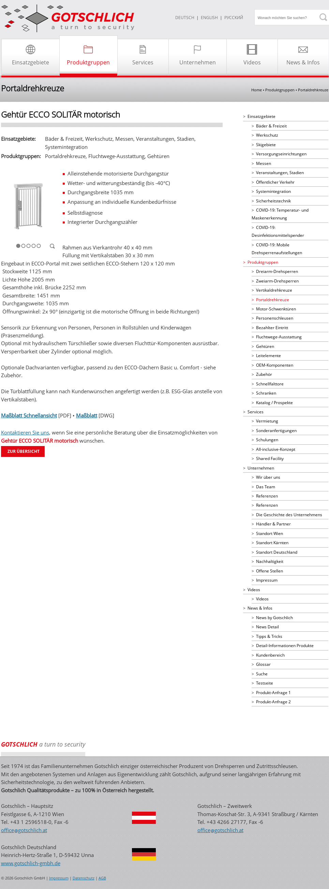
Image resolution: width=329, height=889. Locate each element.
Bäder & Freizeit (271, 126)
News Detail (267, 627)
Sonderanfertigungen (276, 430)
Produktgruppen (263, 262)
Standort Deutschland (276, 552)
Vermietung (267, 421)
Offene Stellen (269, 571)
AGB (102, 878)
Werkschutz (267, 135)
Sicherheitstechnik (273, 201)
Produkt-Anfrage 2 (273, 702)
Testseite (264, 683)
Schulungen (267, 440)
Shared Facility (270, 458)
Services (256, 412)
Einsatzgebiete (261, 116)
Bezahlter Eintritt (272, 328)
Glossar (263, 664)
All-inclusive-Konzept (275, 449)
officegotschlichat (24, 830)
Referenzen (267, 496)
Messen (263, 163)
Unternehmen (261, 468)
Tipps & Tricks (269, 636)
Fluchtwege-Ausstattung (279, 337)
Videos (254, 590)
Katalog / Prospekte (274, 402)
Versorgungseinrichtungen (281, 154)
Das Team (265, 487)
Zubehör (264, 374)
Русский (233, 17)
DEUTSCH (184, 17)
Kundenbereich (270, 655)
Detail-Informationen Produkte (285, 645)
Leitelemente (268, 355)
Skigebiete (266, 145)
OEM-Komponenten (274, 365)
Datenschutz (83, 878)
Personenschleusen (274, 318)
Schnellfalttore (270, 384)
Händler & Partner (273, 524)
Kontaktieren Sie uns (25, 432)
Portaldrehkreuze (272, 300)
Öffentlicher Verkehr (275, 182)
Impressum (267, 580)
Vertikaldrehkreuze (274, 290)
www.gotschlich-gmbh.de (30, 863)
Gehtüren (265, 346)
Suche (262, 674)
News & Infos (260, 608)
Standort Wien (269, 533)
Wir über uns (268, 477)
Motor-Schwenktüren (276, 309)
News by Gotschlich (274, 617)
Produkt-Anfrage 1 (273, 692)
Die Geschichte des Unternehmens (289, 515)
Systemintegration (273, 191)
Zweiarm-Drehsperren (277, 281)
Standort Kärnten (272, 543)
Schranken (266, 393)
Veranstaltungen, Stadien (280, 172)
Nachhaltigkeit (269, 561)
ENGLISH (209, 17)
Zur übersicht (24, 451)
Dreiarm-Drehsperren (277, 271)
